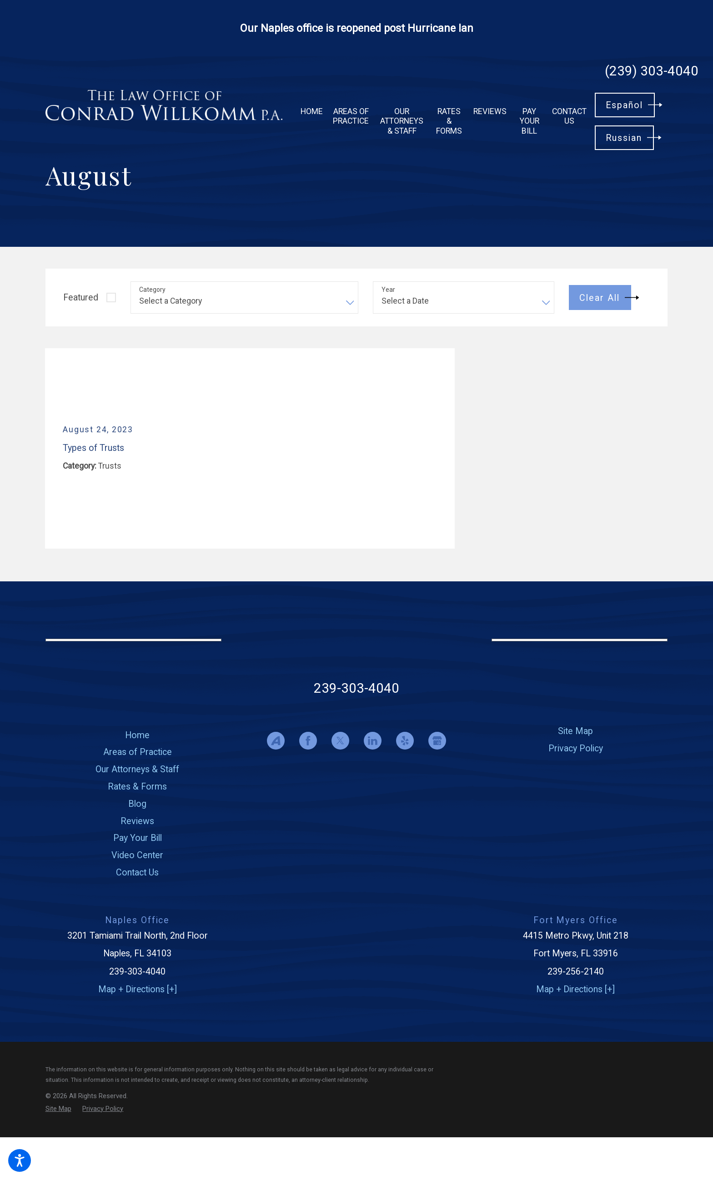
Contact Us (137, 872)
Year (388, 289)
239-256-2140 (575, 971)
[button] (19, 1160)
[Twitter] (340, 741)
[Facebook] (308, 741)
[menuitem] (312, 111)
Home (137, 735)
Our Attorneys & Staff (137, 769)
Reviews (137, 821)
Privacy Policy (575, 748)
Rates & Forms (137, 786)
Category (152, 289)
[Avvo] (276, 741)
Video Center (137, 855)
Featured (80, 297)
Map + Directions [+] (137, 989)
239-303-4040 (356, 688)
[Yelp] (405, 741)
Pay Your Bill (137, 838)
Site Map (575, 731)
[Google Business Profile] (437, 741)
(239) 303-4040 (651, 71)
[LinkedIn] (373, 741)
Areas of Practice (137, 752)
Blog (137, 804)
